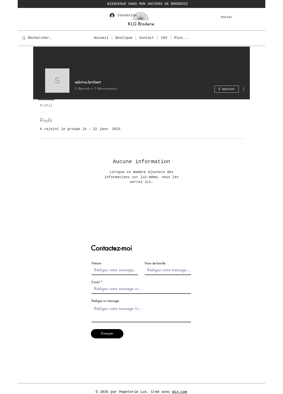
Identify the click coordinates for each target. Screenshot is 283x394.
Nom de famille (155, 263)
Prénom (96, 263)
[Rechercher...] (40, 38)
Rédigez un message (105, 300)
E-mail (95, 282)
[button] (229, 17)
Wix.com (179, 392)
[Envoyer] (107, 333)
